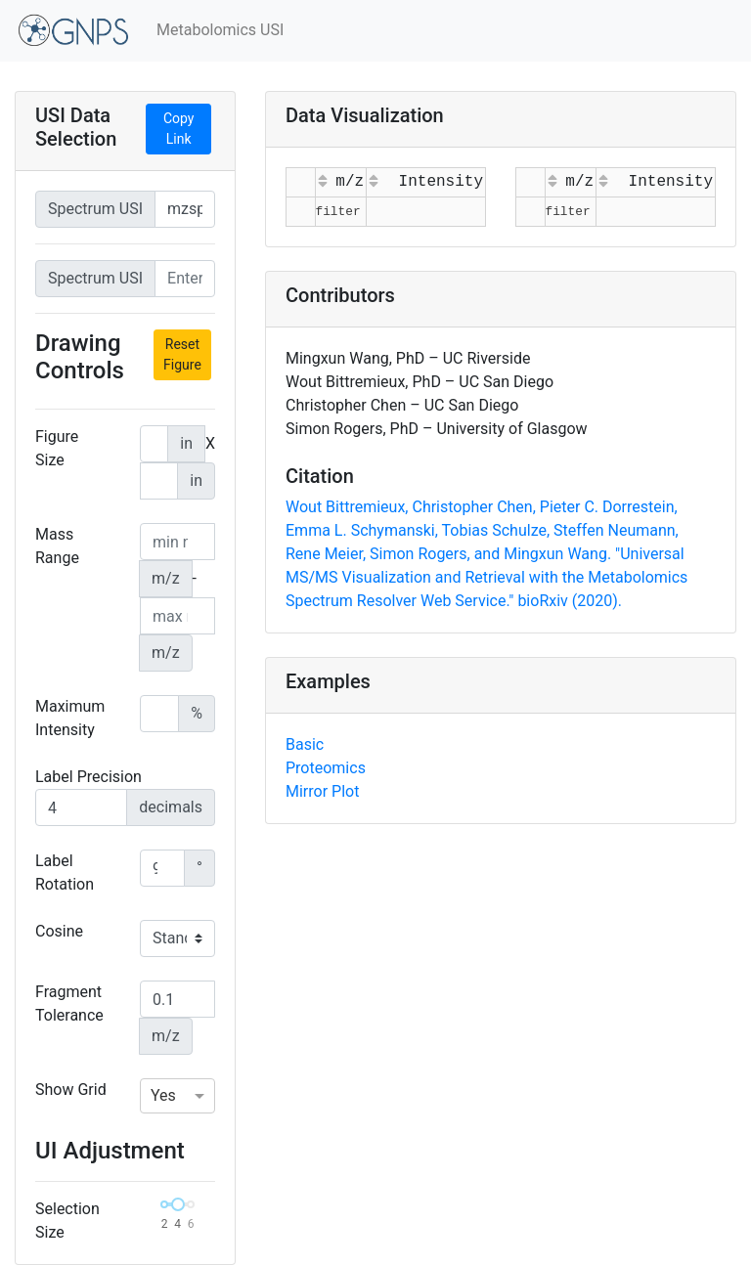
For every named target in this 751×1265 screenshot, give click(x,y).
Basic (305, 744)
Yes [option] (163, 1095)
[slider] (178, 1204)
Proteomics (326, 768)
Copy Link (179, 128)
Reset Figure (182, 354)
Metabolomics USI (220, 30)
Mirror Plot (322, 791)
